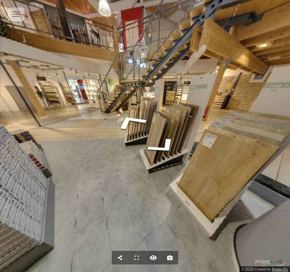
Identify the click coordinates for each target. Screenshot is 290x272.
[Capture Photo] (170, 257)
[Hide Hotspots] (153, 257)
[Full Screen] (136, 257)
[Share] (120, 257)
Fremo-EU (280, 269)
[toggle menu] (16, 14)
